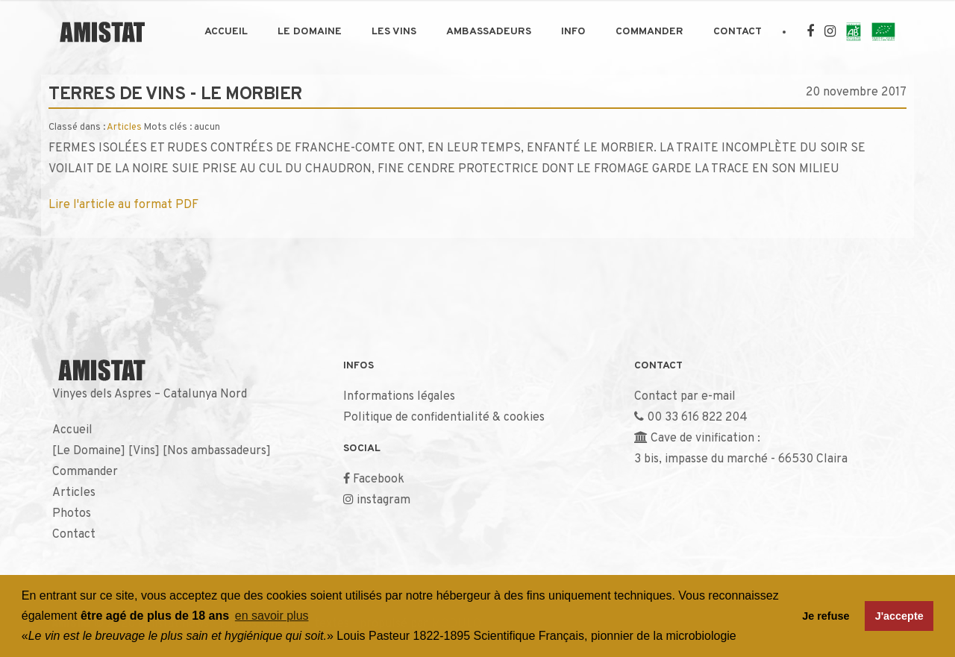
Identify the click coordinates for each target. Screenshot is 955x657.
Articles (124, 127)
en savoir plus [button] (272, 615)
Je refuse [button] (825, 616)
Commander (649, 31)
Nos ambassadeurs (216, 451)
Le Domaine (310, 31)
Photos (71, 513)
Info (573, 31)
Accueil (226, 31)
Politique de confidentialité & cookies (444, 417)
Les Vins (394, 31)
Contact (737, 31)
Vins (144, 451)
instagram (383, 500)
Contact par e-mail (685, 396)
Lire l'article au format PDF (123, 205)
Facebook (378, 479)
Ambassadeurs (488, 31)
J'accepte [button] (899, 616)
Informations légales (399, 396)
